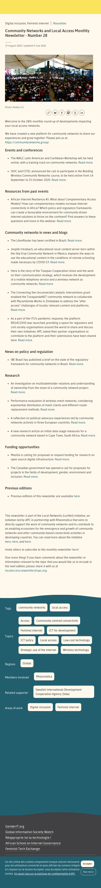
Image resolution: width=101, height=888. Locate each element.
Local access (48, 640)
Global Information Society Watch (29, 832)
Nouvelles (59, 23)
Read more (85, 162)
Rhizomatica (44, 676)
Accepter (87, 866)
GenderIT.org (14, 826)
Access (25, 620)
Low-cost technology (76, 640)
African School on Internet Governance (33, 843)
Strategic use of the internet (38, 650)
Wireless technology (76, 650)
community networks (32, 607)
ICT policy (27, 640)
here (77, 496)
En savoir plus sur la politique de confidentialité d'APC (44, 876)
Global (27, 663)
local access (60, 607)
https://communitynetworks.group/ (27, 142)
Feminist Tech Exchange (22, 849)
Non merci (88, 873)
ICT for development (62, 630)
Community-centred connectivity (57, 620)
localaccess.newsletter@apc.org (26, 570)
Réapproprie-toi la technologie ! (28, 837)
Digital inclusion (40, 707)
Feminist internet (31, 630)
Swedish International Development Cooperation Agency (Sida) (59, 692)
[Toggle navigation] (93, 6)
